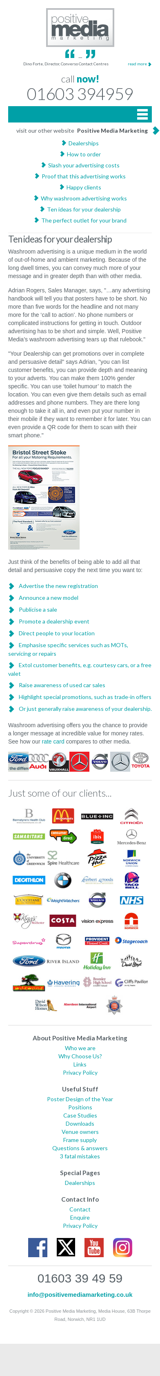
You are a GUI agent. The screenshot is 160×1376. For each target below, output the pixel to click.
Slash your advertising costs (84, 165)
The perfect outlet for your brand (84, 220)
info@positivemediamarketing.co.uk (79, 1294)
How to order (84, 154)
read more (137, 63)
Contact (80, 1209)
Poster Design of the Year (80, 1098)
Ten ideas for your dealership (84, 209)
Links (80, 1064)
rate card (53, 741)
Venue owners (80, 1131)
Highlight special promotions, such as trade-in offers (85, 696)
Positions (80, 1107)
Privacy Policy (80, 1072)
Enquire (80, 1217)
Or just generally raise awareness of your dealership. (85, 708)
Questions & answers (80, 1147)
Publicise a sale (38, 609)
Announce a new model (48, 597)
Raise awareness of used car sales (62, 684)
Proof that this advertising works (84, 176)
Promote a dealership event (54, 621)
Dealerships (84, 143)
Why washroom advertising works (84, 198)
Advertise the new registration (58, 585)
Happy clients (84, 187)
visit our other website (82, 130)
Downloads (80, 1123)
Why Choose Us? (80, 1056)
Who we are (80, 1047)
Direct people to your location (57, 633)
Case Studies (80, 1115)
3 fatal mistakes (80, 1156)
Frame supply (80, 1139)
